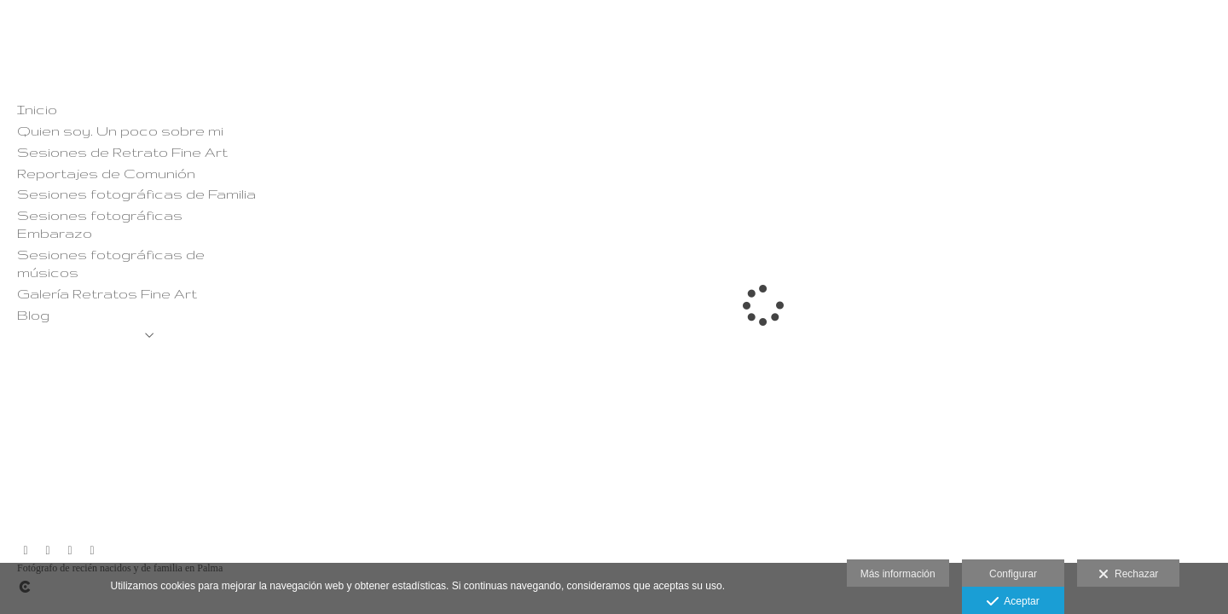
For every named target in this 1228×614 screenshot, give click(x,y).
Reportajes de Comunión (106, 173)
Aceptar (1013, 602)
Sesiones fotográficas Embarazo (99, 223)
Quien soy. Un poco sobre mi (120, 130)
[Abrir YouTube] (69, 550)
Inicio (37, 109)
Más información (897, 574)
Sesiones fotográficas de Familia (136, 193)
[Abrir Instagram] (25, 550)
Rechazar (1128, 575)
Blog (33, 314)
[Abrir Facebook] (47, 550)
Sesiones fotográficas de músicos (111, 263)
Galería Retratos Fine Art (107, 293)
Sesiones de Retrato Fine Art (122, 151)
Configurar (1013, 574)
